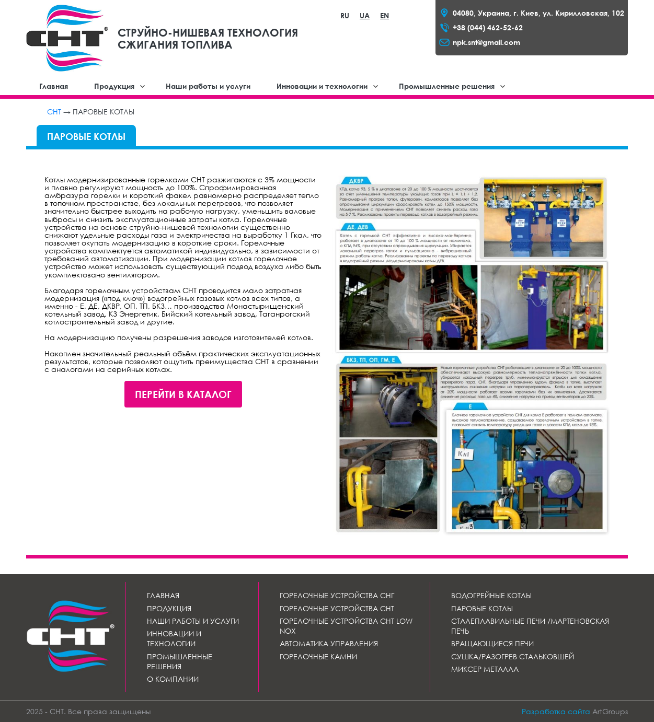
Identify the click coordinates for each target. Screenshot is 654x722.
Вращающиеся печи (492, 643)
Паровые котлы (482, 608)
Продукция (114, 85)
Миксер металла (485, 669)
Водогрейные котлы (491, 595)
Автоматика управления (329, 643)
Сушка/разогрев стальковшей (512, 656)
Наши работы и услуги (208, 85)
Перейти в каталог (183, 394)
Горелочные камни (318, 656)
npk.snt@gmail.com (486, 42)
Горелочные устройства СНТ (337, 608)
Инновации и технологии (322, 85)
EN (384, 15)
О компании (173, 678)
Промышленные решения (447, 85)
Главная (53, 85)
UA (365, 15)
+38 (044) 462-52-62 (488, 27)
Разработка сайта (556, 711)
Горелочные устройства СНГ (337, 595)
